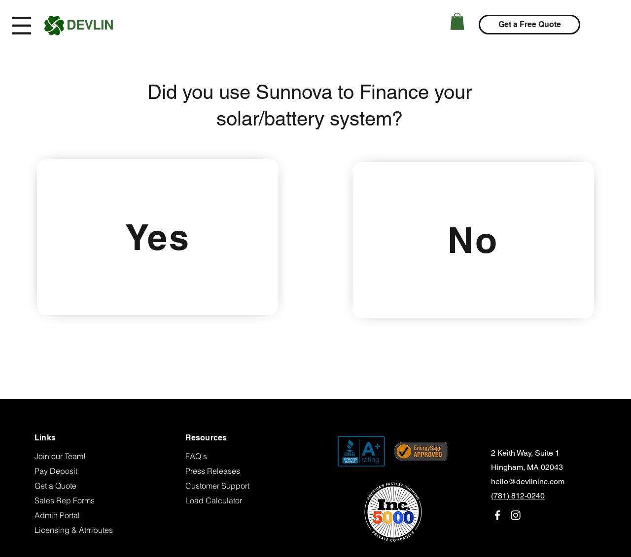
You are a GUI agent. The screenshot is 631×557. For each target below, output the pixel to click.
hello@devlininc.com (527, 481)
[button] (21, 25)
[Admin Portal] (78, 515)
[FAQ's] (228, 456)
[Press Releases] (228, 471)
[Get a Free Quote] (529, 24)
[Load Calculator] (228, 500)
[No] (473, 240)
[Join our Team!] (78, 456)
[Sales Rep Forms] (78, 500)
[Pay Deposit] (78, 471)
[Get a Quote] (78, 485)
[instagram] (515, 515)
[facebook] (497, 515)
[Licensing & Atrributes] (78, 530)
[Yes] (158, 237)
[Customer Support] (228, 485)
